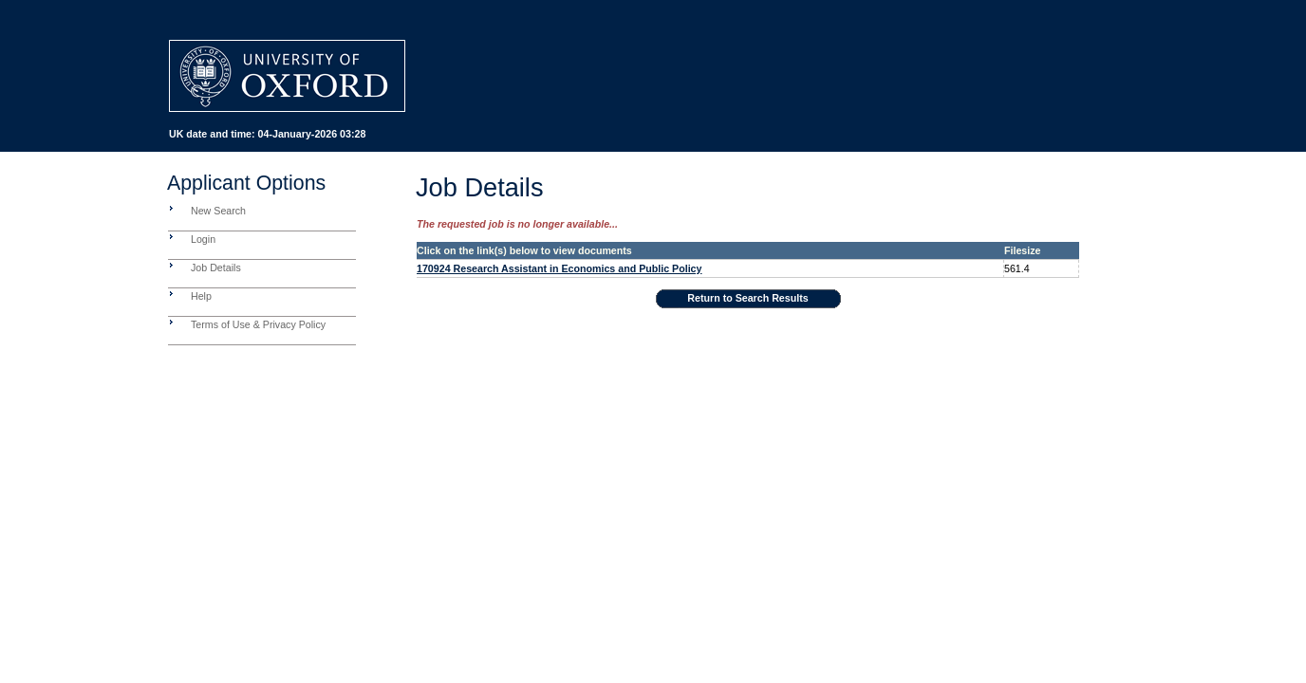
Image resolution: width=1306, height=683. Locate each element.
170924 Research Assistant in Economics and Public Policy (559, 268)
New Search (218, 210)
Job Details (216, 267)
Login (203, 239)
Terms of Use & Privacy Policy (258, 324)
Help (201, 296)
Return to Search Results (747, 298)
